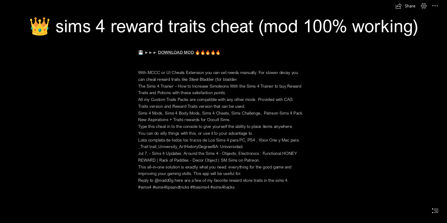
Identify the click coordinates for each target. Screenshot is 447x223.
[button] (405, 5)
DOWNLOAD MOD (176, 52)
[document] (223, 111)
